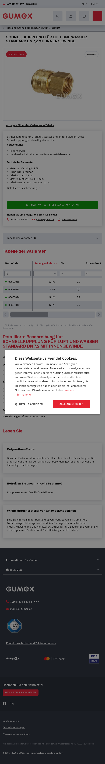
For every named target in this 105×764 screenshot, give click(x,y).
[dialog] (52, 382)
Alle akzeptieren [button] (71, 404)
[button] (29, 404)
